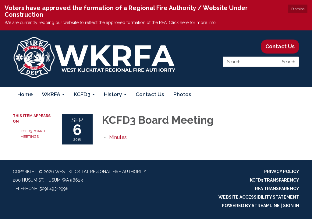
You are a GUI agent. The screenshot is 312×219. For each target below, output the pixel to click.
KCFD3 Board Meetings (32, 134)
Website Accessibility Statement (258, 197)
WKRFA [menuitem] (51, 94)
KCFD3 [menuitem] (82, 94)
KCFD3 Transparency (274, 180)
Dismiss (297, 9)
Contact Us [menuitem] (150, 94)
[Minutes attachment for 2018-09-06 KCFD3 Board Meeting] (118, 137)
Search (288, 61)
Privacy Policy (281, 171)
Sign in (291, 205)
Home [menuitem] (25, 94)
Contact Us (280, 46)
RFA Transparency (277, 188)
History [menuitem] (113, 94)
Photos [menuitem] (182, 94)
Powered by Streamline (251, 205)
